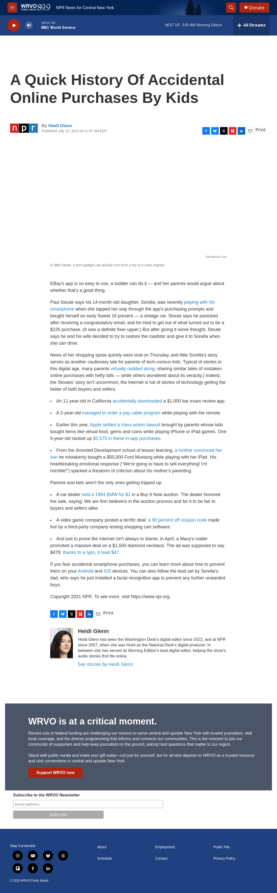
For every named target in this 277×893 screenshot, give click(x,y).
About (101, 847)
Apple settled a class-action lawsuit (125, 424)
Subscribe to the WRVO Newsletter (46, 795)
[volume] (29, 25)
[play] (14, 25)
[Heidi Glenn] (61, 643)
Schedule (104, 858)
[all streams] (251, 25)
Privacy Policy (224, 858)
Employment (165, 847)
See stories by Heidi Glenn (105, 664)
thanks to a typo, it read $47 (91, 552)
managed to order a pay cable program (121, 412)
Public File (221, 847)
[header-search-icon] (231, 8)
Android (85, 571)
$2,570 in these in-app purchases (126, 438)
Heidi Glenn (60, 125)
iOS (107, 571)
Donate (256, 7)
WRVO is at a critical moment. (92, 721)
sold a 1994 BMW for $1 (106, 494)
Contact (161, 858)
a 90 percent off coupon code (177, 520)
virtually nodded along (132, 368)
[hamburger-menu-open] (12, 8)
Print (260, 130)
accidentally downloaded (137, 401)
